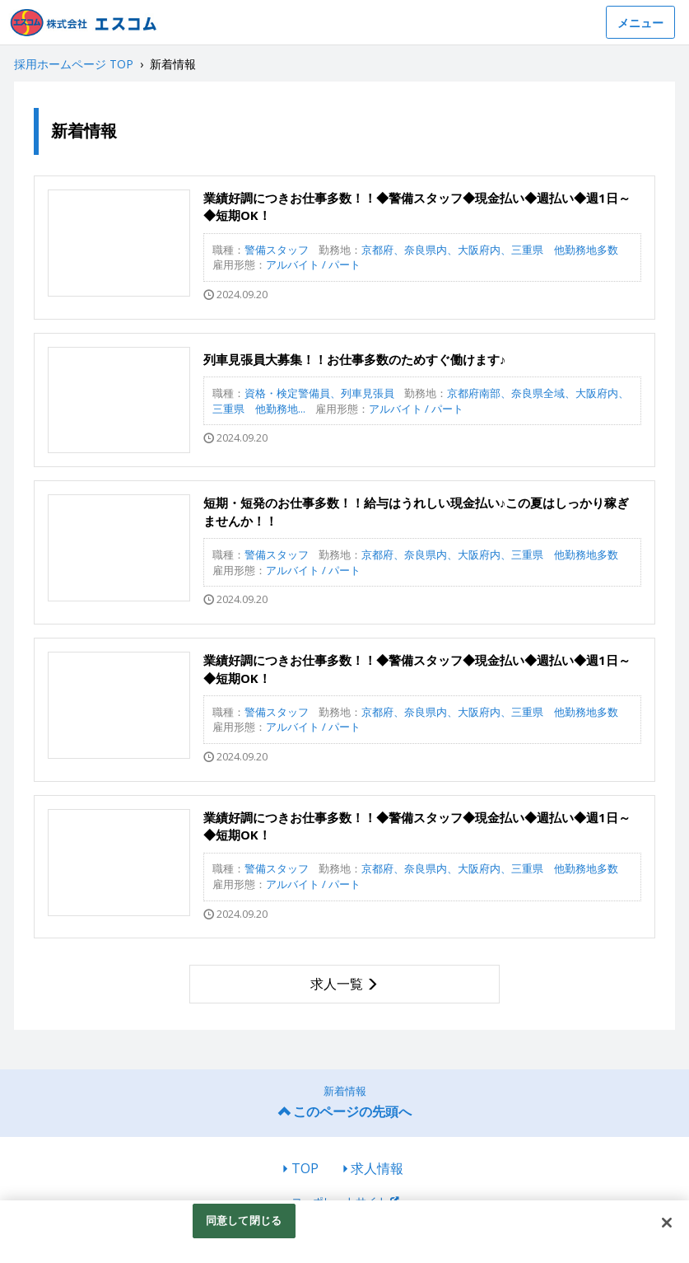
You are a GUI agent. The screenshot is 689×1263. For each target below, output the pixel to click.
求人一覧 (336, 984)
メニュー (640, 22)
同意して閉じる (244, 1220)
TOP (305, 1168)
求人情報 (377, 1168)
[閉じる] (667, 1223)
